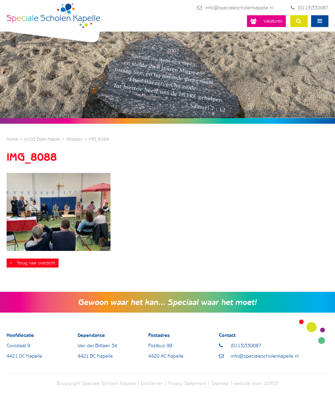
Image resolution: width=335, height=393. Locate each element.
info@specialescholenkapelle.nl (235, 7)
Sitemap (220, 383)
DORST (271, 383)
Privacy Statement (187, 383)
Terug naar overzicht (32, 262)
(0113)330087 (309, 7)
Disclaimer (152, 383)
